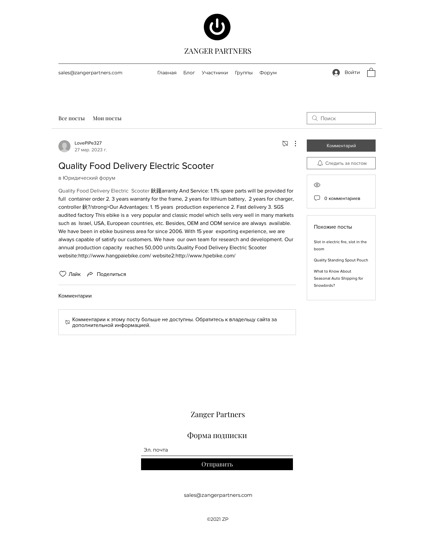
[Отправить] (217, 464)
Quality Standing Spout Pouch (341, 260)
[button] (371, 72)
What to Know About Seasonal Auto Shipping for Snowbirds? (338, 278)
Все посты (71, 118)
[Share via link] (106, 274)
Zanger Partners (218, 414)
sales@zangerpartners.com (90, 73)
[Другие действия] (292, 143)
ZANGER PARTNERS (217, 51)
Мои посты (107, 118)
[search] (341, 118)
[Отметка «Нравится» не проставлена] (62, 274)
